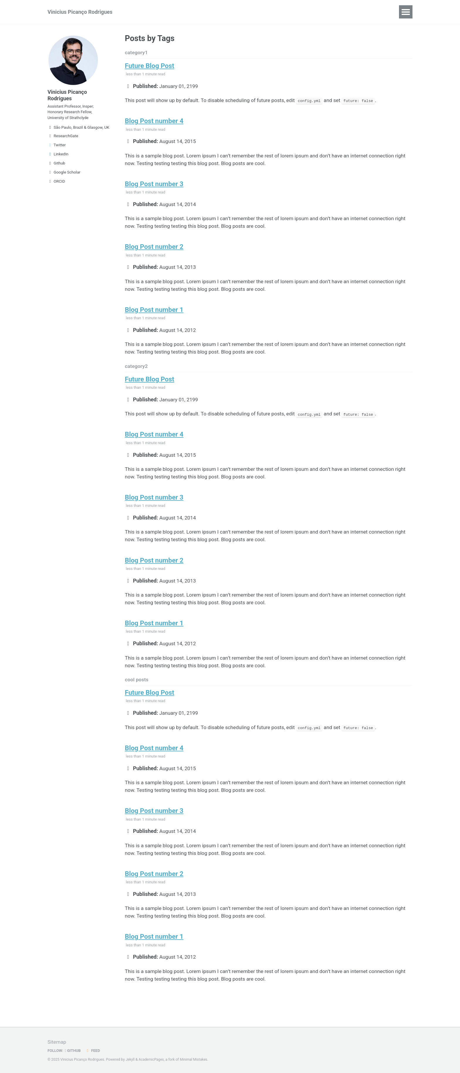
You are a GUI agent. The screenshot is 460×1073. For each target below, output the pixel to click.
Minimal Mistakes (195, 1060)
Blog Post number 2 (154, 252)
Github (56, 166)
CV (136, 12)
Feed (94, 1050)
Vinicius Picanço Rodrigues (80, 12)
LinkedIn (58, 157)
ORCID (56, 185)
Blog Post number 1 (154, 317)
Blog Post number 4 (154, 123)
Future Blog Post (149, 66)
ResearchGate (63, 139)
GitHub (73, 1050)
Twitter (57, 148)
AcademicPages (152, 1060)
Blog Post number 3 (154, 188)
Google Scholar (64, 176)
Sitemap (57, 1042)
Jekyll (130, 1060)
